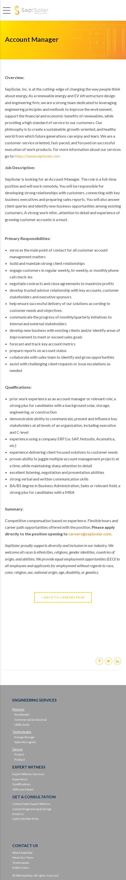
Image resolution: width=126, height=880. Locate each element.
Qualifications (21, 784)
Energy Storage (24, 737)
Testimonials (20, 862)
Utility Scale (22, 724)
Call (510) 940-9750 (25, 819)
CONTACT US (25, 845)
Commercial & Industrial (30, 719)
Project (19, 754)
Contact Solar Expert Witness (31, 804)
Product (19, 759)
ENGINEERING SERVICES (34, 700)
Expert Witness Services (28, 774)
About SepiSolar (22, 852)
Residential (21, 714)
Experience (19, 779)
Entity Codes (20, 867)
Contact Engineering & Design (32, 809)
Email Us (18, 814)
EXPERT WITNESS (28, 767)
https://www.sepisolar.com (37, 156)
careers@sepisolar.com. (90, 533)
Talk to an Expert (23, 789)
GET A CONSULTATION (34, 796)
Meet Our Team (22, 857)
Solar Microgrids (25, 742)
